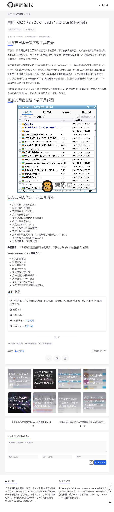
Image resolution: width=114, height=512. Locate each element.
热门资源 (19, 14)
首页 (10, 14)
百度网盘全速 (45, 343)
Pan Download (15, 343)
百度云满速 (30, 343)
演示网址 (29, 320)
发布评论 (100, 462)
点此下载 (28, 326)
